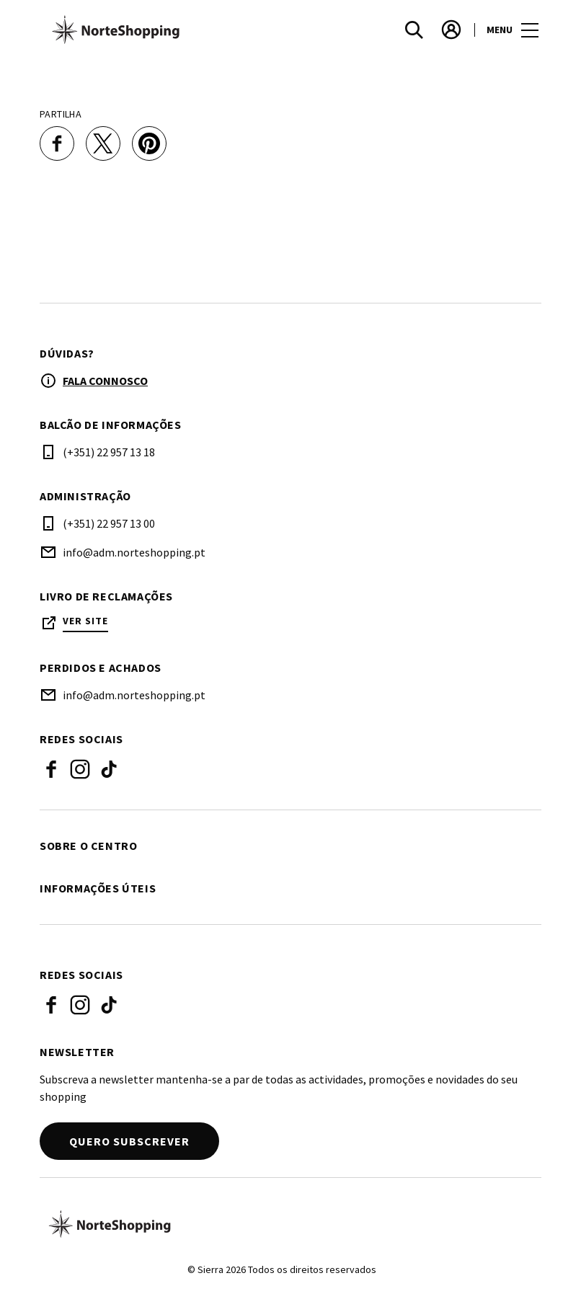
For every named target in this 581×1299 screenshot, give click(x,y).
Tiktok (108, 769)
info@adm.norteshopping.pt (134, 552)
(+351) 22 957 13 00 (109, 523)
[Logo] (282, 1224)
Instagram (80, 769)
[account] (451, 29)
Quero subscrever (129, 1141)
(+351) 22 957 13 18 (109, 452)
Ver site (85, 621)
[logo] (166, 30)
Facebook (51, 769)
